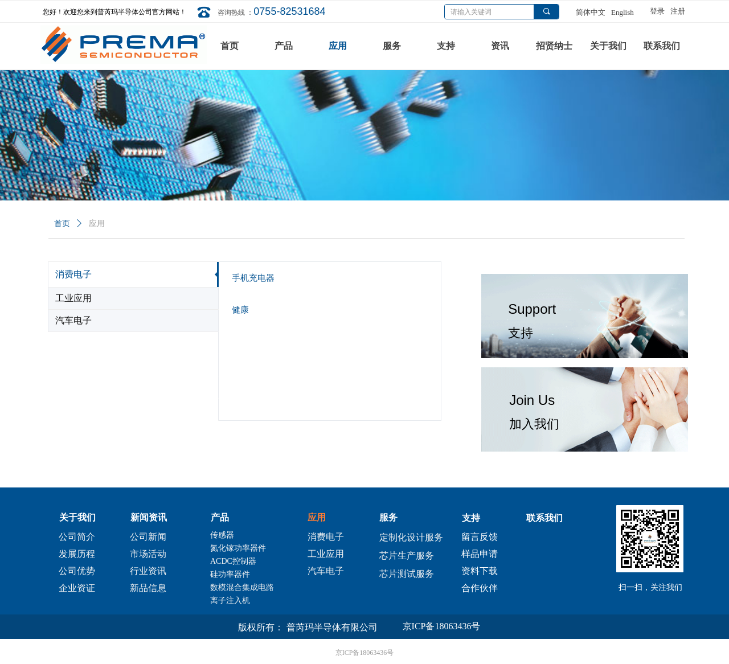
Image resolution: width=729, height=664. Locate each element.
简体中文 (590, 12)
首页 (62, 223)
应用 (97, 223)
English (622, 12)
